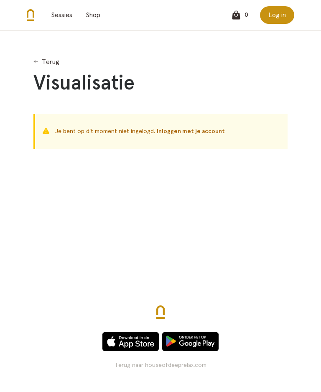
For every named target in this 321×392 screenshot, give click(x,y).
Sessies (61, 15)
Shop (93, 15)
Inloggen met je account (191, 131)
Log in (277, 15)
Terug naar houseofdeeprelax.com (160, 365)
